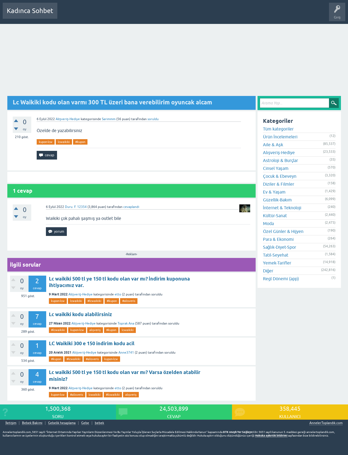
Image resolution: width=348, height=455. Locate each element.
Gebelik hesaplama (62, 423)
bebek (99, 423)
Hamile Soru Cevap (191, 15)
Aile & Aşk (273, 144)
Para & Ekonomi (278, 239)
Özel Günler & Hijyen (283, 231)
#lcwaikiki (94, 301)
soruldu (153, 119)
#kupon (80, 142)
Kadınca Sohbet (30, 10)
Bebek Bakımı (222, 15)
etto (118, 294)
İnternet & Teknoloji (282, 207)
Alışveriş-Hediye (68, 119)
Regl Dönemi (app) (281, 278)
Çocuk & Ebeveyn (279, 176)
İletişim (10, 423)
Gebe (85, 423)
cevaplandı (131, 207)
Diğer (268, 270)
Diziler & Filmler (278, 184)
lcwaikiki (64, 142)
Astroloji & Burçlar (280, 160)
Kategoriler (117, 15)
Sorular (67, 15)
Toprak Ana (126, 323)
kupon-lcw (45, 142)
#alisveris (128, 301)
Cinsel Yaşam (276, 168)
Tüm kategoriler (278, 128)
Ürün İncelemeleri (280, 136)
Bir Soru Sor (162, 15)
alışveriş (95, 330)
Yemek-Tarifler (277, 262)
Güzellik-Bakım (277, 199)
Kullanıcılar (139, 15)
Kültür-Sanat (275, 215)
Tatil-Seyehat (275, 255)
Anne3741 (126, 352)
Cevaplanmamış (90, 15)
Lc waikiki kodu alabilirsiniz (80, 314)
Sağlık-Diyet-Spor (279, 247)
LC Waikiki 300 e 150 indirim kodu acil (91, 343)
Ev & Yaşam (274, 191)
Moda (268, 223)
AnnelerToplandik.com (326, 423)
